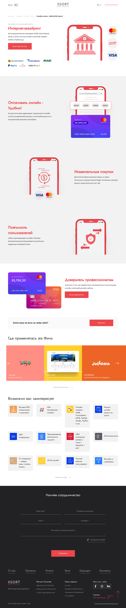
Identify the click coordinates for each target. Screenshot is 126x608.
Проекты (30, 571)
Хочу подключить (20, 46)
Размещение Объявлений (74, 592)
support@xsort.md (111, 4)
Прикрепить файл (96, 539)
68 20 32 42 (50, 589)
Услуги (26, 16)
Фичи (33, 16)
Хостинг (68, 585)
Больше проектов (63, 387)
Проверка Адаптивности (74, 589)
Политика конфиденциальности (106, 603)
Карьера (85, 571)
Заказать (101, 322)
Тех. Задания (69, 596)
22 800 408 (49, 585)
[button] (9, 363)
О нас (11, 571)
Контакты (104, 571)
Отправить (63, 553)
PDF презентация (101, 598)
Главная (19, 16)
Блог (67, 571)
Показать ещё (63, 477)
